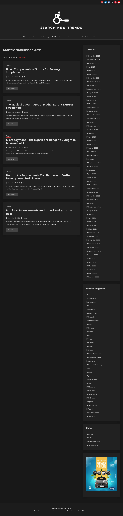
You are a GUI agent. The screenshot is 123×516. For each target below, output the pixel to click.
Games (90, 339)
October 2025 (93, 63)
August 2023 (93, 130)
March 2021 (92, 229)
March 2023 (92, 144)
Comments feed (94, 442)
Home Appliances (94, 354)
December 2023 (94, 115)
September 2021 (94, 207)
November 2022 (94, 155)
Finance (70, 37)
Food (90, 335)
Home (90, 350)
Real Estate (86, 37)
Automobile (92, 302)
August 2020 (93, 255)
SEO (90, 383)
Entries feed (92, 438)
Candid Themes (83, 511)
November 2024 (94, 82)
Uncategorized (93, 413)
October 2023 (93, 122)
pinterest (115, 2)
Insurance (91, 361)
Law (77, 37)
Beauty (91, 306)
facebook (109, 2)
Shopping (26, 37)
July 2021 (91, 214)
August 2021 (93, 211)
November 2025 (94, 60)
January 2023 (93, 148)
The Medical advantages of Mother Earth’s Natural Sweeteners (40, 106)
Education (96, 37)
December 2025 (94, 56)
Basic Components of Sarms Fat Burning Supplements (33, 70)
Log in (90, 434)
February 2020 (93, 277)
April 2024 (92, 100)
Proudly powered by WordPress (46, 511)
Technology (45, 37)
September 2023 (94, 126)
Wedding (91, 416)
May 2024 (92, 96)
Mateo (26, 77)
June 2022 (92, 174)
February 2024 (93, 108)
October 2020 (93, 247)
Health (53, 37)
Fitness (8, 65)
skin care (91, 391)
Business (62, 37)
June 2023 (92, 137)
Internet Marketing (95, 365)
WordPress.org (93, 445)
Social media (92, 394)
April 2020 (92, 270)
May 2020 (92, 266)
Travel (90, 409)
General (35, 37)
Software (91, 398)
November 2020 (94, 244)
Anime (90, 295)
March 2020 (92, 273)
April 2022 (92, 181)
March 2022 (92, 185)
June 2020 (92, 262)
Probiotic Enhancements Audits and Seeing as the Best (39, 212)
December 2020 (94, 240)
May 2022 (92, 177)
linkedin (105, 2)
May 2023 (92, 141)
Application (92, 298)
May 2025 (92, 71)
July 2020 (91, 258)
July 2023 (91, 133)
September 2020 (94, 251)
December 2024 (94, 78)
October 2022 (93, 159)
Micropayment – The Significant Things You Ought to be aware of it (41, 141)
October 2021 (93, 203)
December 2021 (94, 196)
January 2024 (93, 111)
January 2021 (93, 236)
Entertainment (93, 321)
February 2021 (93, 233)
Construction (92, 313)
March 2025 (92, 74)
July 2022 (91, 170)
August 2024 (93, 93)
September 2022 (94, 163)
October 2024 (93, 85)
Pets (90, 372)
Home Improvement (95, 357)
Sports (90, 402)
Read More (11, 88)
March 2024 (92, 104)
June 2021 (92, 218)
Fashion (91, 324)
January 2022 (93, 192)
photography (93, 376)
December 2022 (94, 152)
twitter (112, 2)
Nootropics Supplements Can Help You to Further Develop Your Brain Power (39, 176)
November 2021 (94, 200)
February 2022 (93, 188)
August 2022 (93, 166)
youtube (119, 2)
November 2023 (94, 119)
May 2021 (92, 222)
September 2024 (94, 89)
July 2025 (91, 67)
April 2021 (92, 225)
